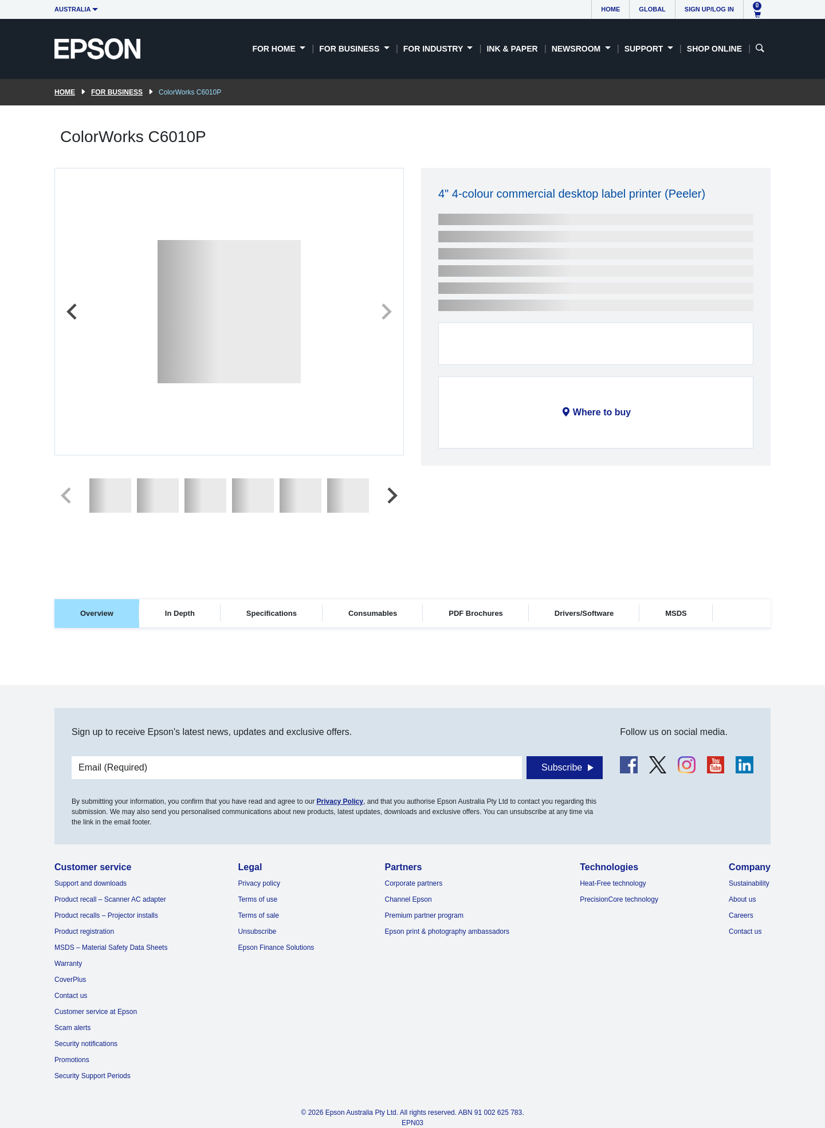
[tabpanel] (412, 662)
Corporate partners (414, 883)
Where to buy (602, 412)
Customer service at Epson (95, 1012)
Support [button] (645, 48)
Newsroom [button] (577, 48)
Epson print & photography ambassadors (447, 931)
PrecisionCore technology (619, 899)
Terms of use (258, 899)
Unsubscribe (257, 931)
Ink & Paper (511, 48)
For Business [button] (350, 48)
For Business (117, 92)
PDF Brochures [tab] (476, 613)
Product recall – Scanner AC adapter (110, 899)
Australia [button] (72, 9)
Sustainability (749, 883)
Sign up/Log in (709, 9)
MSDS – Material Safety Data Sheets (110, 948)
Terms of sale (258, 915)
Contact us (70, 996)
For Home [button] (274, 48)
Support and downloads (90, 883)
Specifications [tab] (271, 613)
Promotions (71, 1060)
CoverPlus (70, 980)
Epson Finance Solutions (276, 948)
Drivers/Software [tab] (584, 613)
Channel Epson (408, 899)
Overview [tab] (96, 613)
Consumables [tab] (372, 613)
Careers (741, 915)
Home (610, 9)
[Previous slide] (73, 311)
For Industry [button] (434, 48)
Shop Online (714, 48)
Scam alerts (72, 1028)
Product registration (84, 931)
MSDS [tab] (676, 613)
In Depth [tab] (180, 613)
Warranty (68, 964)
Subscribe (561, 767)
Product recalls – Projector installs (106, 915)
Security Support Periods (92, 1076)
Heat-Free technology (613, 883)
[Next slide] (385, 311)
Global (652, 9)
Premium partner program (424, 915)
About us (742, 899)
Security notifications (85, 1044)
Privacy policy (259, 883)
